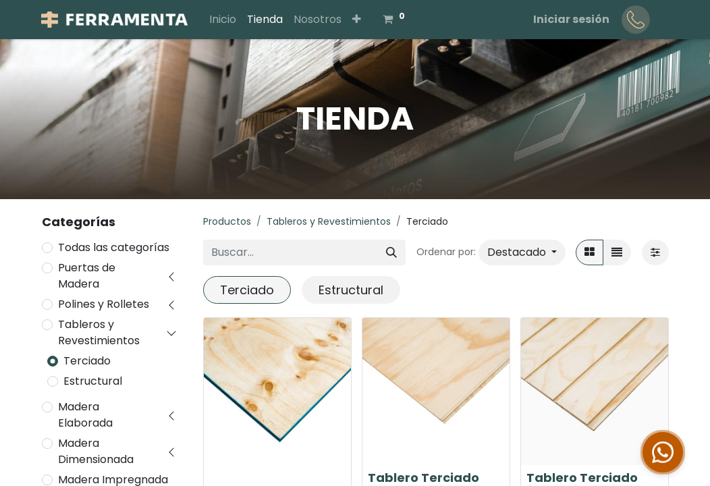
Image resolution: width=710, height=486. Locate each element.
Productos (227, 221)
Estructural (92, 381)
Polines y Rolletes (103, 304)
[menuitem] (223, 19)
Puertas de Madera (86, 276)
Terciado (87, 361)
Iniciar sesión (571, 19)
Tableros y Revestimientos (99, 332)
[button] (356, 19)
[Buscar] (391, 252)
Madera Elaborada (85, 415)
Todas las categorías (113, 247)
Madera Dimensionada (96, 451)
